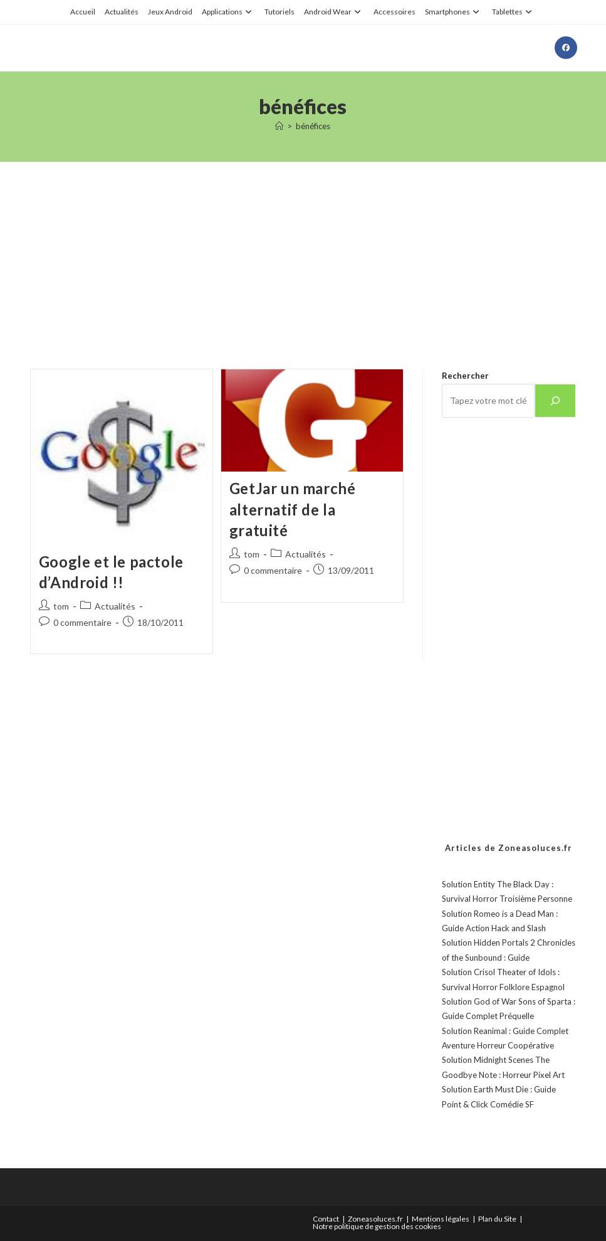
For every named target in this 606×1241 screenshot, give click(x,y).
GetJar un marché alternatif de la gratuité (292, 509)
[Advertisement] (303, 249)
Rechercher (465, 376)
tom (61, 606)
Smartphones (454, 11)
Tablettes (513, 11)
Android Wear (334, 11)
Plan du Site (497, 1218)
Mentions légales (440, 1218)
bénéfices (313, 126)
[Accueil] (279, 126)
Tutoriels (279, 11)
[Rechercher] (555, 401)
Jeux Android (170, 11)
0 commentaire (82, 622)
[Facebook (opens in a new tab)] (566, 47)
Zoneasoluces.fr (375, 1218)
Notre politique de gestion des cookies (377, 1226)
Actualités (121, 11)
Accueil (82, 11)
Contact (326, 1218)
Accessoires (394, 11)
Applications (228, 11)
